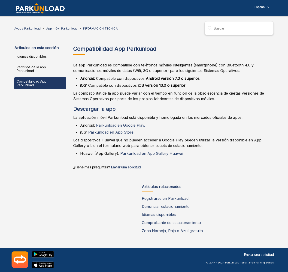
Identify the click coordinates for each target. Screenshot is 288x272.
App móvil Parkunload (62, 28)
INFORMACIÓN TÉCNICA (100, 28)
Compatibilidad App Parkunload (31, 83)
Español (260, 7)
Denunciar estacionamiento (166, 206)
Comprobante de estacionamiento (171, 222)
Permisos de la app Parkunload (31, 69)
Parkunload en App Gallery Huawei (151, 153)
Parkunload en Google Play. (120, 125)
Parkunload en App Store (110, 132)
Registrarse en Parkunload (165, 198)
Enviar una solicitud (126, 167)
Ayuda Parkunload (27, 28)
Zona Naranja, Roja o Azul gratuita (172, 230)
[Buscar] (239, 28)
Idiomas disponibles (32, 56)
